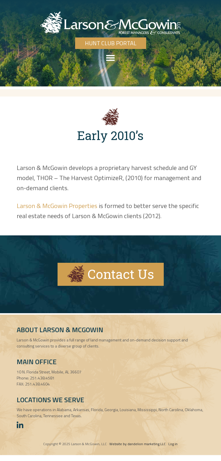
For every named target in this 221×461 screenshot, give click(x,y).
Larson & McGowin (110, 23)
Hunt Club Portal (110, 43)
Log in (173, 444)
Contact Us (110, 273)
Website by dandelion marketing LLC (137, 444)
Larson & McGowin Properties (57, 206)
